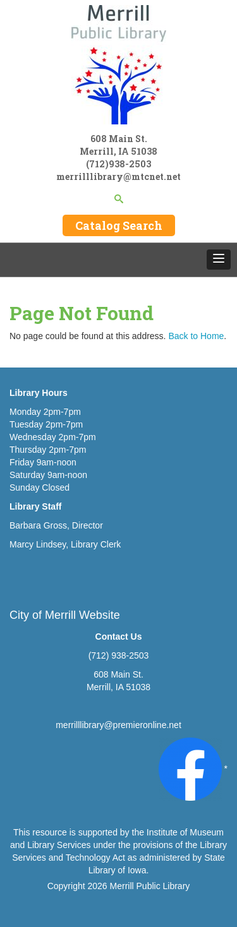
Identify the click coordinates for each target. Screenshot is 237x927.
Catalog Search (118, 225)
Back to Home (196, 336)
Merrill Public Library (150, 886)
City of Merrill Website (64, 615)
